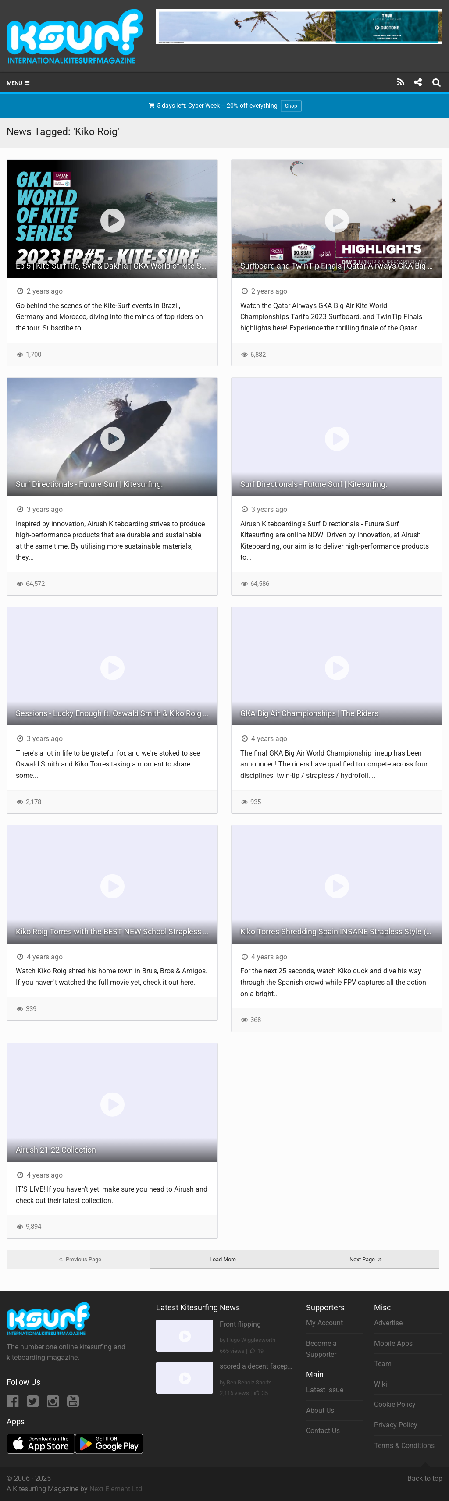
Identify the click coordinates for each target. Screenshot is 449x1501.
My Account (324, 1323)
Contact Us (323, 1430)
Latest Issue (324, 1390)
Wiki (380, 1384)
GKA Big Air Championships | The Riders (309, 713)
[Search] (437, 82)
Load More (223, 1259)
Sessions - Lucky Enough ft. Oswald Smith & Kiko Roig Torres (116, 713)
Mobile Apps (393, 1343)
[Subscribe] (401, 82)
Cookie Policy (395, 1404)
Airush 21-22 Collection (56, 1149)
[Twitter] (33, 1404)
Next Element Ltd (115, 1489)
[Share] (417, 82)
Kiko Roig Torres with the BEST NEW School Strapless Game (116, 931)
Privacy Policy (395, 1425)
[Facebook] (13, 1404)
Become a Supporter (321, 1349)
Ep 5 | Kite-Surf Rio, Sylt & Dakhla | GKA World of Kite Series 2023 (116, 265)
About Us (320, 1410)
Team (383, 1363)
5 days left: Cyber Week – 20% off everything (224, 106)
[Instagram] (54, 1404)
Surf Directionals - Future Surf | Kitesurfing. (89, 484)
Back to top (424, 1475)
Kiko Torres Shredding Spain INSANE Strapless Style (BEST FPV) (341, 931)
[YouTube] (73, 1404)
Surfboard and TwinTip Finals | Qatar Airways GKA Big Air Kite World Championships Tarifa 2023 (341, 265)
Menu (19, 83)
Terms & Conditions (404, 1445)
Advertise (388, 1323)
